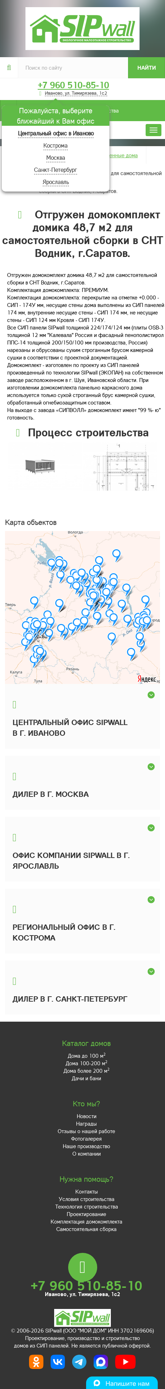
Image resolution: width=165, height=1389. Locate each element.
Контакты (86, 1191)
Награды (86, 1123)
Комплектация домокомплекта (86, 1221)
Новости (86, 1116)
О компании (86, 1153)
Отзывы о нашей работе (86, 1131)
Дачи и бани (86, 1078)
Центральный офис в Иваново (56, 133)
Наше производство (86, 1146)
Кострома (55, 145)
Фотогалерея (86, 1138)
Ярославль (56, 181)
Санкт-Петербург (55, 169)
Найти (146, 67)
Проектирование (86, 1214)
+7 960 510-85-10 (73, 85)
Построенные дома (115, 155)
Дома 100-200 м (86, 1063)
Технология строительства (86, 1206)
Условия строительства (86, 1199)
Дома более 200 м (86, 1070)
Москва (55, 157)
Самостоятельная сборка (86, 1229)
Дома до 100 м (86, 1055)
